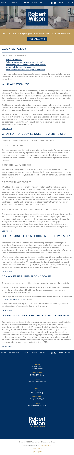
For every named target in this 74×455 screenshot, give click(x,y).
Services (25, 3)
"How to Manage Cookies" (16, 299)
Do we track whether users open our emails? (25, 70)
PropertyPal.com (45, 445)
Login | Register (66, 3)
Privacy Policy (37, 448)
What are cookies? (14, 60)
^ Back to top (7, 346)
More (42, 3)
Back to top (7, 129)
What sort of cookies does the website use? (24, 62)
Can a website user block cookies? (21, 67)
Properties (14, 3)
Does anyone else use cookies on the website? (26, 65)
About (35, 3)
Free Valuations (37, 39)
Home (3, 3)
